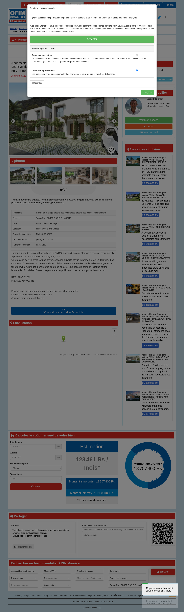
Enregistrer (148, 92)
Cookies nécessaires (42, 55)
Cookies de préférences (43, 70)
